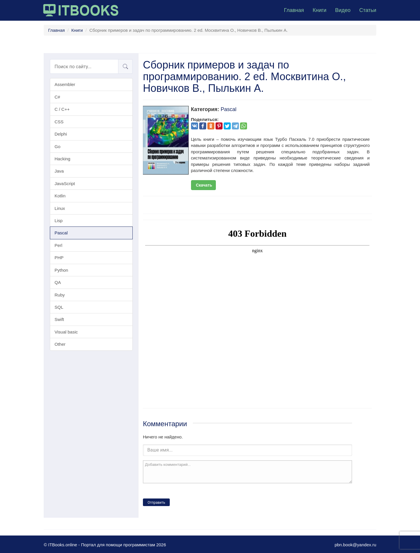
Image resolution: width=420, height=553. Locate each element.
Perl (58, 245)
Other (60, 344)
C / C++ (62, 109)
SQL (59, 307)
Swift (59, 319)
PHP (59, 257)
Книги (319, 10)
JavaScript (65, 183)
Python (61, 270)
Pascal (61, 232)
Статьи (367, 10)
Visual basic (66, 331)
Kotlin (60, 195)
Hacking (62, 158)
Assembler (65, 84)
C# (57, 96)
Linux (60, 208)
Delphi (61, 133)
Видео (343, 10)
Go (57, 146)
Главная (294, 10)
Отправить (156, 503)
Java (59, 170)
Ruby (60, 294)
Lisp (59, 220)
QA (58, 282)
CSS (59, 121)
